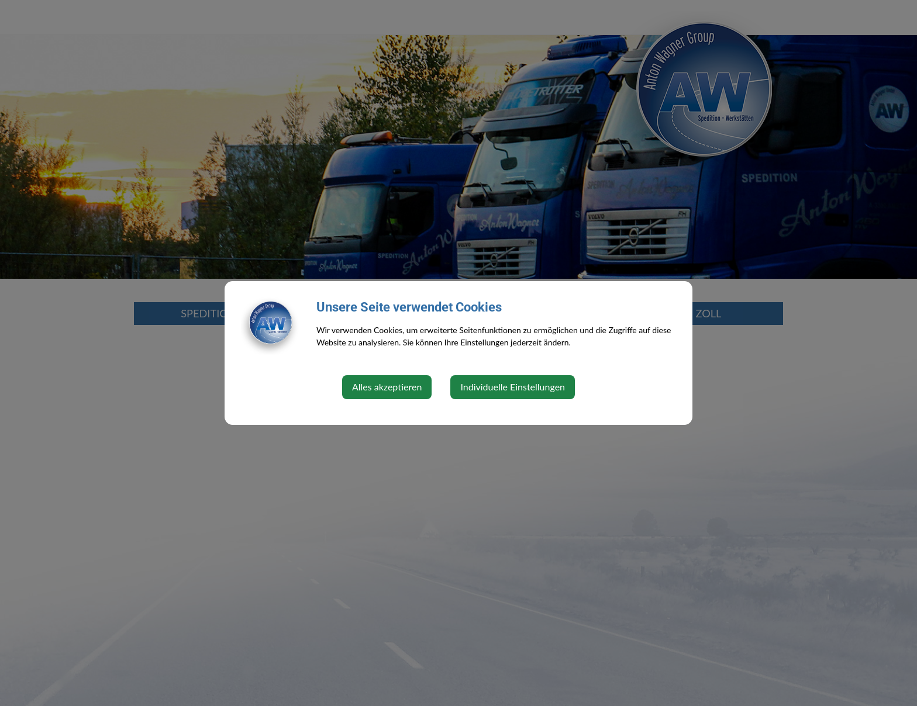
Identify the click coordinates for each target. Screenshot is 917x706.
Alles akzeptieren (387, 386)
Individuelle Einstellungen (512, 386)
